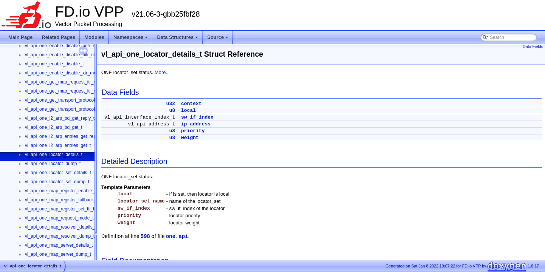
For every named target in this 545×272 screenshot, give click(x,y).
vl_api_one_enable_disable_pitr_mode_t (66, 54)
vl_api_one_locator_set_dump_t (57, 181)
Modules (94, 37)
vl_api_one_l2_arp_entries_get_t (58, 145)
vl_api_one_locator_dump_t (53, 163)
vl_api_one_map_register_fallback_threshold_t (72, 199)
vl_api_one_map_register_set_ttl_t (59, 209)
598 (145, 236)
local (188, 110)
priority (192, 131)
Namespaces (130, 37)
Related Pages (58, 37)
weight (190, 138)
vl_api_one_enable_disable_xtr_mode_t (65, 73)
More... (162, 72)
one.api (177, 236)
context (191, 104)
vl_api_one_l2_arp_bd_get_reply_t (59, 118)
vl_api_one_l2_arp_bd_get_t (53, 127)
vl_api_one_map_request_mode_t (59, 218)
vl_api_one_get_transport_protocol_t (62, 109)
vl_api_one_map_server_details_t (59, 245)
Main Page (20, 37)
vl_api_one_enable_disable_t (54, 63)
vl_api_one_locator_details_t (53, 154)
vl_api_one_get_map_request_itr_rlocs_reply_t (72, 82)
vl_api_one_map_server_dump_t (58, 254)
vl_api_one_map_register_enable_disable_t (69, 190)
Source (217, 37)
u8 (172, 110)
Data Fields (533, 46)
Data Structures (177, 37)
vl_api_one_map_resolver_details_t (60, 227)
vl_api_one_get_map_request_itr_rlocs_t (66, 91)
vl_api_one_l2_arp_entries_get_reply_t (64, 136)
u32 (170, 104)
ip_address (196, 124)
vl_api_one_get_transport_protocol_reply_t (68, 100)
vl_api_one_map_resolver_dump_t (59, 236)
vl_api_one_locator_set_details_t (58, 172)
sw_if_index (197, 117)
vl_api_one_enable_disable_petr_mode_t (66, 45)
